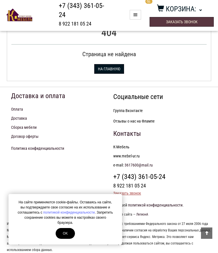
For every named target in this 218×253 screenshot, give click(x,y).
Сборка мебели (24, 127)
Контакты (127, 134)
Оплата (17, 109)
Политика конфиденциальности (37, 148)
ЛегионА (142, 214)
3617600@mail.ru (139, 165)
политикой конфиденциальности (69, 212)
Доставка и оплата (38, 96)
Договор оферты (25, 136)
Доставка (19, 118)
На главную (109, 69)
